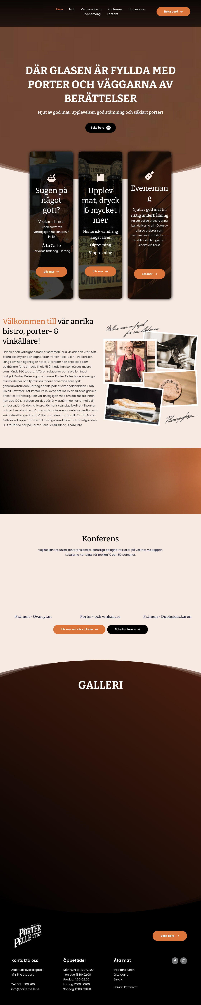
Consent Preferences (125, 987)
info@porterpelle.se (25, 989)
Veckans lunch (124, 970)
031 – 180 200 (26, 984)
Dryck (118, 979)
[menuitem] (59, 9)
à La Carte (121, 975)
